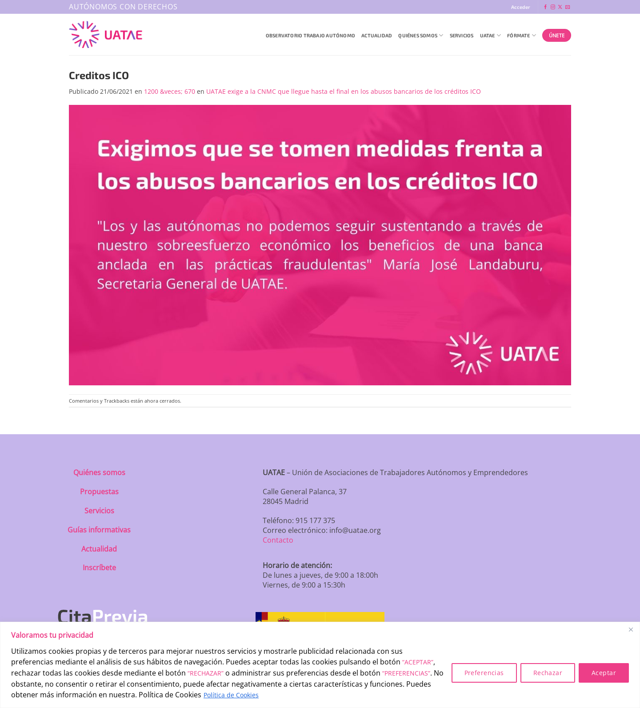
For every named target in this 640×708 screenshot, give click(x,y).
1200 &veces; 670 (169, 91)
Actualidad (376, 35)
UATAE (490, 35)
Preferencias (484, 672)
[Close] (630, 629)
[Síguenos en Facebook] (545, 7)
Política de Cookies (231, 695)
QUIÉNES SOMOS (420, 35)
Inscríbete (99, 567)
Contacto (278, 540)
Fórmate (521, 35)
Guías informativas (99, 530)
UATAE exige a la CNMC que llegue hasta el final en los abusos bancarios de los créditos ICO (343, 91)
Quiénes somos (99, 472)
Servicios (462, 35)
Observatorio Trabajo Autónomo (310, 35)
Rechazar (547, 672)
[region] (320, 665)
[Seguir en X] (560, 7)
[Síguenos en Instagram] (553, 7)
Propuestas (99, 491)
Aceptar (604, 672)
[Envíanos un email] (567, 7)
